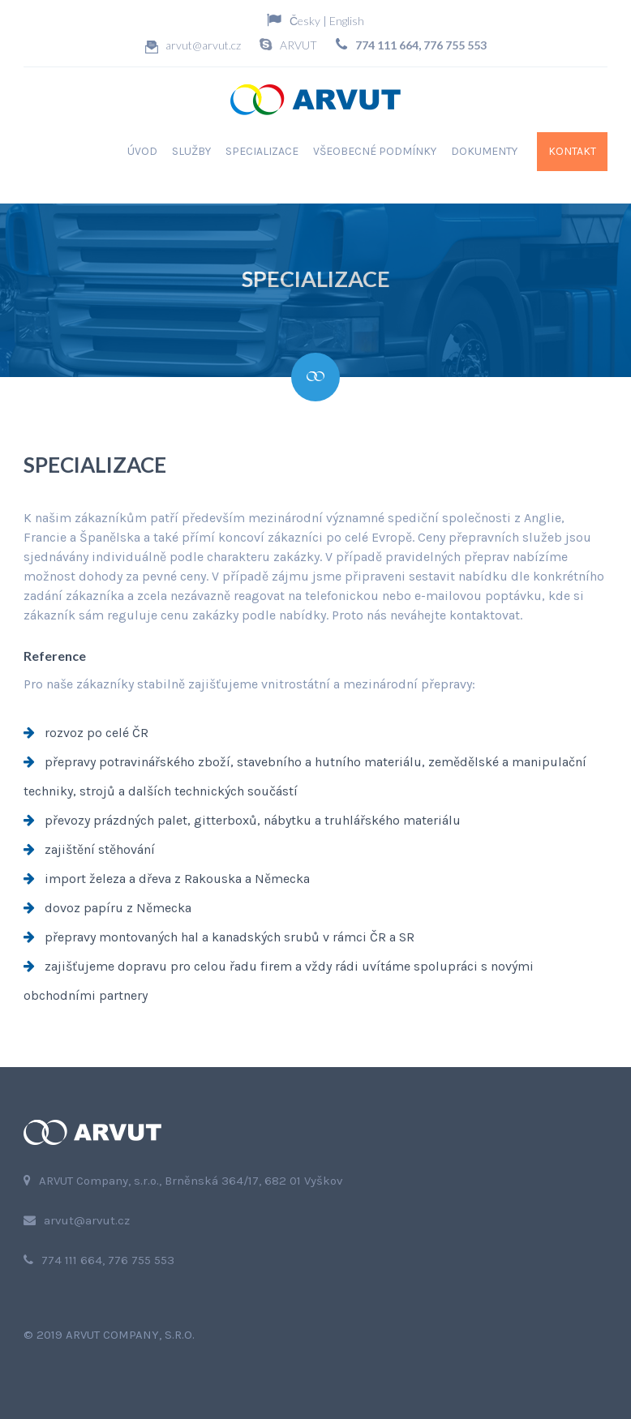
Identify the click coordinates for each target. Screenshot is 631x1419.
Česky (305, 21)
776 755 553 (455, 45)
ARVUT (298, 45)
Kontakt (572, 151)
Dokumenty (484, 151)
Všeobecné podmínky (374, 151)
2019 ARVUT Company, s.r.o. (115, 1334)
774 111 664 (387, 45)
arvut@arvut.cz (203, 45)
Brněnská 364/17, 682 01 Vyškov (254, 1180)
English (346, 21)
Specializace (261, 151)
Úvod (142, 151)
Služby (191, 151)
